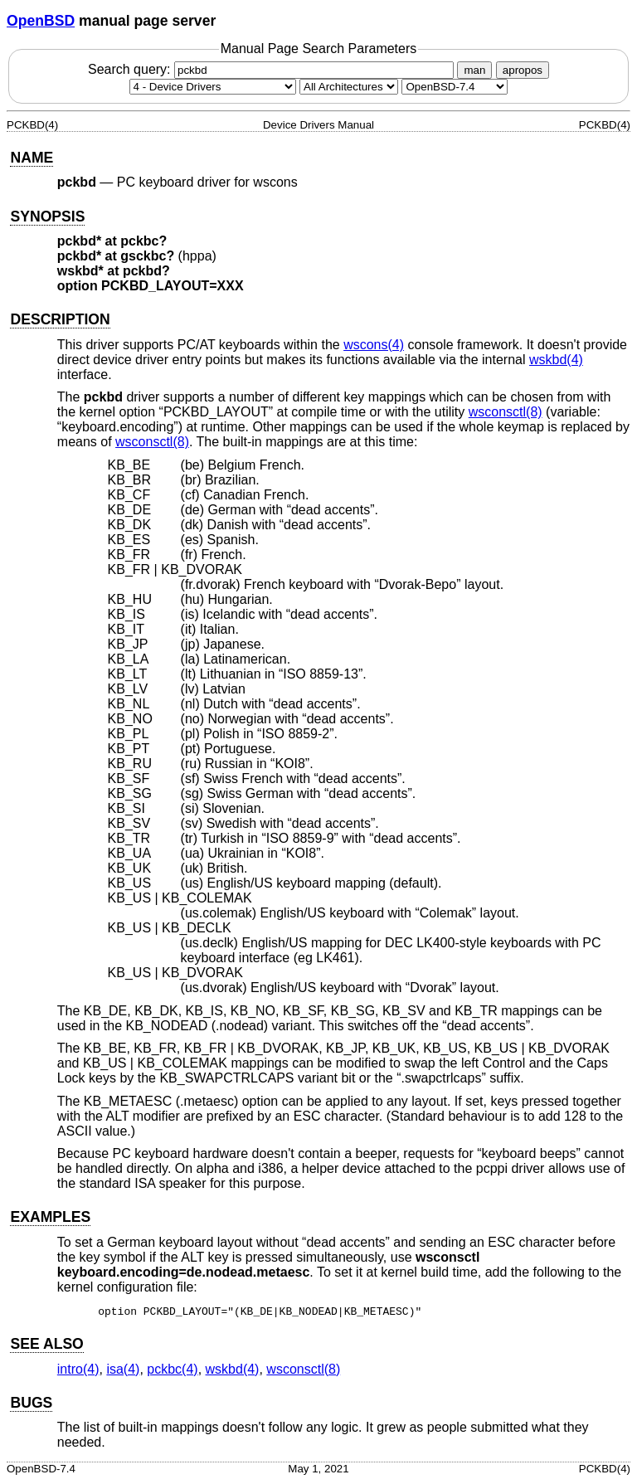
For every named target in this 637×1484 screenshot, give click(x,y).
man (474, 70)
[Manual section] (212, 87)
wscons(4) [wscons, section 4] (373, 345)
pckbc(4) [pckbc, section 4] (172, 1372)
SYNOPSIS (47, 216)
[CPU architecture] (348, 87)
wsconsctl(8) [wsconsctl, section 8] (505, 412)
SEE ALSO (46, 1346)
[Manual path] (454, 87)
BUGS (31, 1405)
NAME (31, 157)
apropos (522, 70)
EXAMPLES (50, 1217)
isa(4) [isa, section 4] (122, 1372)
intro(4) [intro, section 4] (78, 1372)
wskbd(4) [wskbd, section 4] (556, 360)
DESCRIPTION (59, 319)
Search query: (273, 69)
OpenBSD (41, 20)
